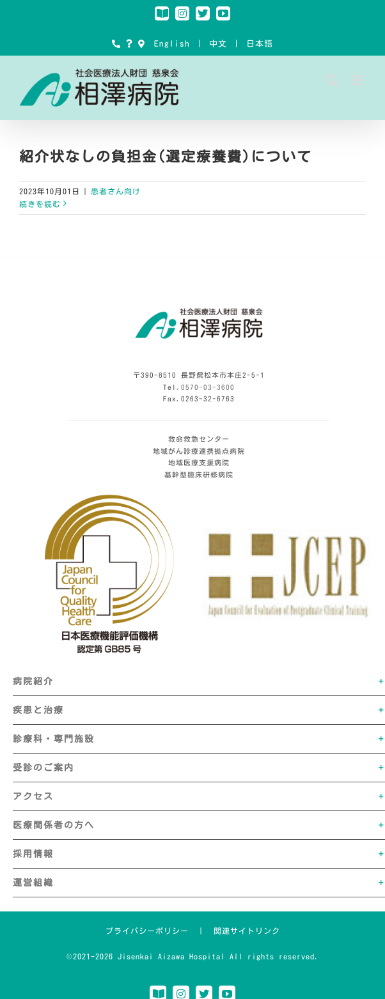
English (172, 44)
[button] (199, 681)
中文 (218, 44)
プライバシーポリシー (147, 930)
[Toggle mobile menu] (359, 80)
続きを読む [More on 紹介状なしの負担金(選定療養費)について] (40, 204)
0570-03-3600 (208, 387)
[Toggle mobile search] (332, 80)
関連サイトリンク (247, 930)
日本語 (259, 44)
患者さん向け (116, 191)
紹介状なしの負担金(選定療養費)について (165, 157)
